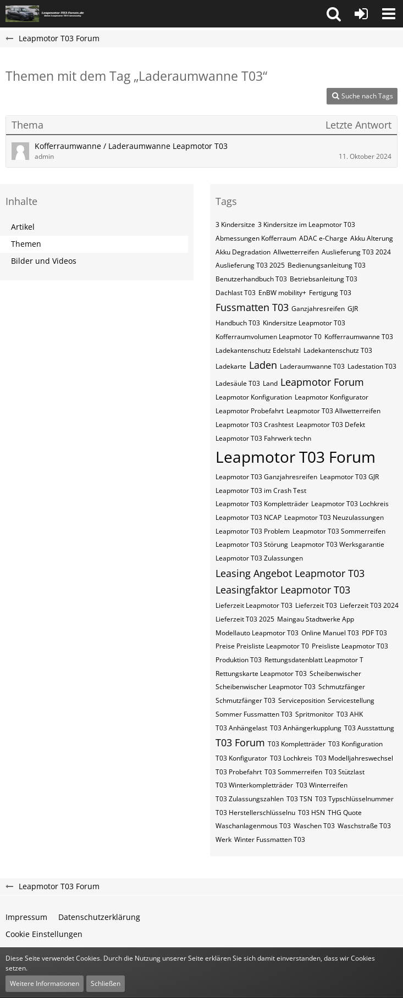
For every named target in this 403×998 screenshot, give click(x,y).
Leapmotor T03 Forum (296, 456)
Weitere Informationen (44, 983)
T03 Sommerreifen (293, 772)
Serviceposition (301, 700)
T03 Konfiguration (355, 743)
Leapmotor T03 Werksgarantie (337, 544)
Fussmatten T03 (252, 307)
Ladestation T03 (371, 366)
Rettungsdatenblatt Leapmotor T (313, 659)
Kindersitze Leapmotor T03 (304, 323)
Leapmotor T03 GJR (349, 476)
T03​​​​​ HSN (311, 812)
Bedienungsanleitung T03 (327, 265)
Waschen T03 (314, 825)
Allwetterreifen (296, 252)
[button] (334, 14)
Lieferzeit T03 (316, 605)
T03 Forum (240, 742)
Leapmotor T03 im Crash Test (261, 490)
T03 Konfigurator (241, 758)
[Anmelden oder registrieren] (361, 14)
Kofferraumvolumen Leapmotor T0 (269, 336)
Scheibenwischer (335, 673)
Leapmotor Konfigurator (331, 397)
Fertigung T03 (330, 292)
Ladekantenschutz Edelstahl (258, 350)
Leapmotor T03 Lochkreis (350, 503)
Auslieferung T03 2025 (250, 265)
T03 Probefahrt (239, 772)
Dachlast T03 (236, 292)
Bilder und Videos (43, 261)
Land (270, 383)
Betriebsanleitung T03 (323, 279)
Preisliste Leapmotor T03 (350, 646)
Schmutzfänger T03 (245, 700)
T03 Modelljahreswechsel (354, 758)
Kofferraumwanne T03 (358, 336)
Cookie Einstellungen (43, 934)
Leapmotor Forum (322, 382)
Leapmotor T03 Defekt (330, 424)
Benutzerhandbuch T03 (251, 279)
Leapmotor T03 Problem (253, 531)
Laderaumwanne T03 (312, 366)
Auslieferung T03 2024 (356, 252)
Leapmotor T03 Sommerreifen (338, 531)
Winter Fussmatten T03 (269, 839)
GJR (352, 308)
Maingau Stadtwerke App (315, 619)
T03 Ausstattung (369, 728)
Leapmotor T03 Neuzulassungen (334, 517)
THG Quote (345, 812)
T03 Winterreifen (321, 785)
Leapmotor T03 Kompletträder (262, 503)
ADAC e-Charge (323, 238)
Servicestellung (351, 700)
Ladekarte (231, 366)
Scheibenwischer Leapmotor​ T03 (266, 686)
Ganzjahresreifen (318, 308)
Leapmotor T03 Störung (252, 544)
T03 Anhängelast (241, 728)
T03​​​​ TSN (299, 798)
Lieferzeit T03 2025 (245, 619)
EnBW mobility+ (282, 292)
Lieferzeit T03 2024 (369, 605)
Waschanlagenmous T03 (253, 825)
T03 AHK (349, 714)
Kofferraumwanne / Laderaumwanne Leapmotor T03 (131, 146)
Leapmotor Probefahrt (250, 410)
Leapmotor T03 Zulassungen (259, 558)
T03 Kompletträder (296, 743)
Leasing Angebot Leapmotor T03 (290, 573)
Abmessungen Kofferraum (256, 238)
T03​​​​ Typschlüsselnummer (354, 798)
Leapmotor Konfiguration (254, 397)
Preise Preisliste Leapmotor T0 (262, 646)
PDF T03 (374, 632)
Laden (263, 365)
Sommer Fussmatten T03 (254, 714)
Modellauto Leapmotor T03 (257, 632)
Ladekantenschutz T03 (337, 350)
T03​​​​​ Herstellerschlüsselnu (255, 812)
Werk (223, 839)
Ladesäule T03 (238, 383)
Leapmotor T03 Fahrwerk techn (263, 438)
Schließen (105, 983)
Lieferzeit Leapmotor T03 (254, 605)
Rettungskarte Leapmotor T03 (261, 673)
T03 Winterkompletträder (254, 785)
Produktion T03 (239, 659)
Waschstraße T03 (364, 825)
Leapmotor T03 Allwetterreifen (333, 410)
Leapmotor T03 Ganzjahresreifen (266, 476)
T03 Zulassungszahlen (250, 798)
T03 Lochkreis (291, 758)
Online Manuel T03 (330, 632)
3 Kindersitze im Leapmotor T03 (306, 224)
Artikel (23, 226)
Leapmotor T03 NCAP (248, 517)
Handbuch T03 (238, 323)
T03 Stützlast (345, 772)
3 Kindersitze (235, 224)
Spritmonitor (314, 714)
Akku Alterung (371, 238)
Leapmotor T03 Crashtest (255, 424)
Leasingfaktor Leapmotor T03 (283, 589)
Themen (26, 244)
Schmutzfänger (341, 686)
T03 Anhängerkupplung (305, 728)
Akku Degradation (243, 252)
